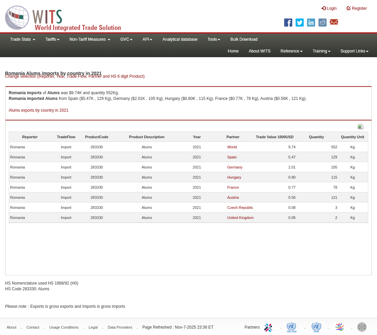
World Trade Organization (340, 326)
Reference (291, 51)
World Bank (363, 326)
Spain (232, 157)
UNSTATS (316, 326)
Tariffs (52, 39)
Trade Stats (22, 39)
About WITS (260, 51)
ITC (269, 326)
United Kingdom (240, 218)
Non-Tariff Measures (90, 39)
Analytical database (179, 39)
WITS (67, 17)
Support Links (355, 51)
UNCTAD (293, 326)
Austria (233, 197)
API (147, 39)
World (232, 147)
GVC (126, 39)
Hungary (234, 177)
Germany (234, 167)
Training (322, 51)
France (233, 187)
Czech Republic (240, 208)
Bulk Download (243, 39)
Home (233, 51)
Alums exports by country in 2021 (38, 110)
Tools (214, 39)
